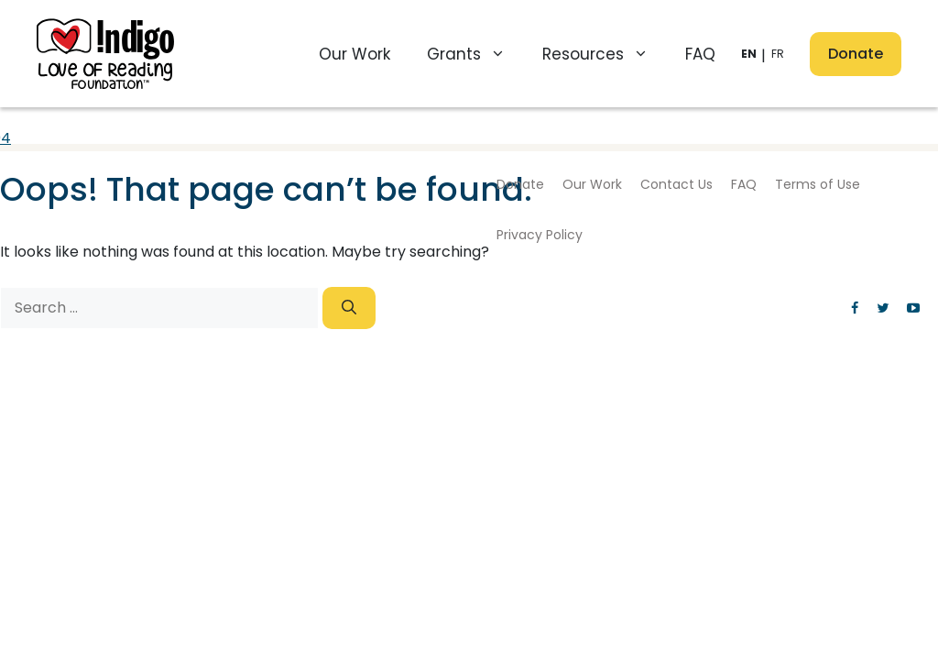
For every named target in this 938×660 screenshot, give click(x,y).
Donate (855, 53)
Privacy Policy (539, 235)
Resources (604, 54)
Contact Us (676, 184)
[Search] (349, 308)
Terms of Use (817, 184)
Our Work (354, 54)
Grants (475, 54)
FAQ (700, 54)
